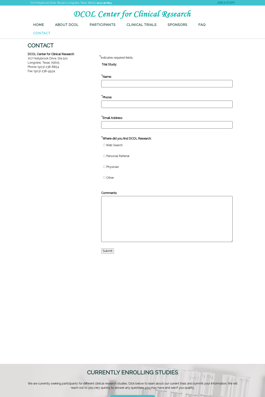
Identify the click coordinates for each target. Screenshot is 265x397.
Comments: (109, 193)
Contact (41, 33)
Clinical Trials (142, 25)
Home (38, 25)
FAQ (202, 25)
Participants (103, 25)
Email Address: (113, 118)
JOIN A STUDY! (226, 2)
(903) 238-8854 (104, 3)
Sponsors (177, 25)
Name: (107, 77)
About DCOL (67, 25)
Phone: (107, 97)
